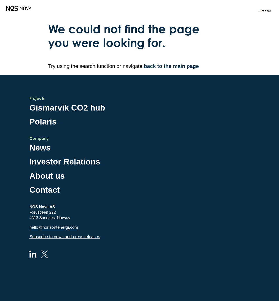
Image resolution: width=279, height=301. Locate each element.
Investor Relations (64, 161)
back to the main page (171, 66)
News (40, 147)
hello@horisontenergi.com (53, 227)
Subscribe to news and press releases (64, 236)
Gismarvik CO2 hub (67, 107)
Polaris (43, 121)
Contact (44, 189)
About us (47, 175)
